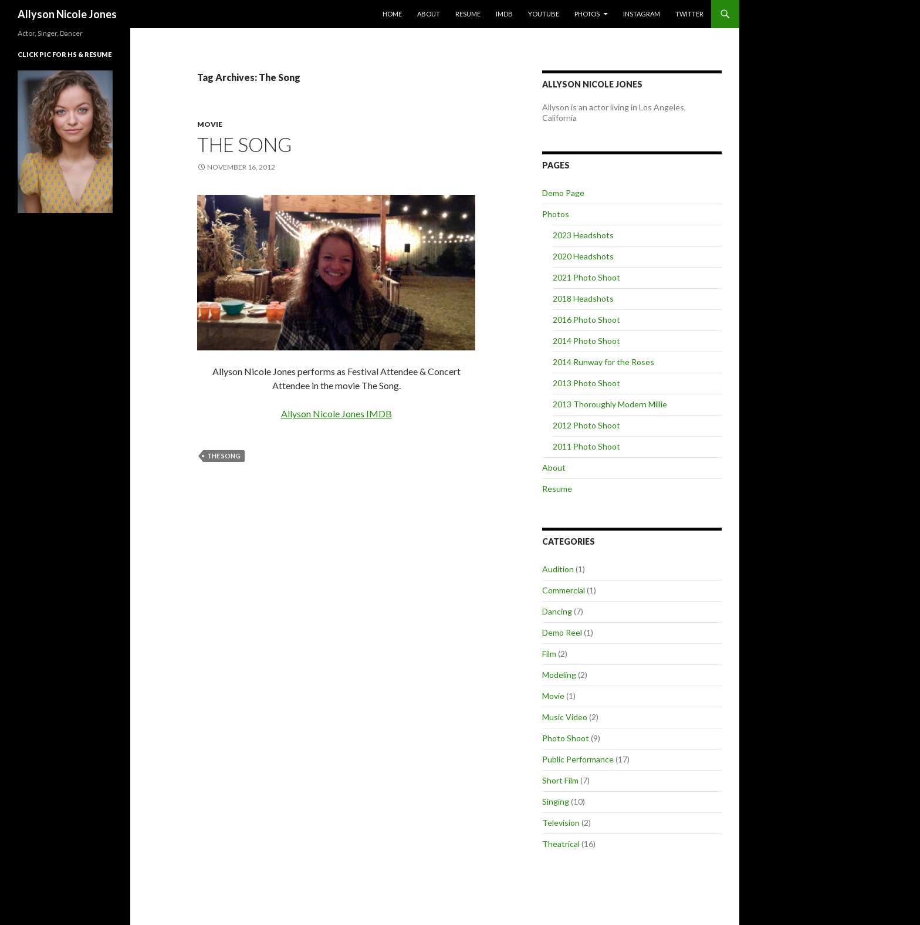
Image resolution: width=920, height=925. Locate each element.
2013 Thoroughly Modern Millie (610, 404)
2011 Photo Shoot (586, 446)
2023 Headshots (583, 235)
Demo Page (563, 193)
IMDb (504, 14)
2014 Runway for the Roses (603, 362)
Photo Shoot (565, 738)
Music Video (564, 717)
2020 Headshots (583, 256)
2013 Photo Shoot (586, 383)
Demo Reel (562, 632)
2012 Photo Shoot (586, 425)
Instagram (641, 14)
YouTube (543, 14)
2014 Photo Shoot (586, 341)
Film (549, 654)
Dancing (557, 611)
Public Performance (578, 759)
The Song (244, 144)
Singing (555, 801)
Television (561, 823)
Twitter (689, 14)
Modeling (559, 675)
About (428, 14)
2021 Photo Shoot (586, 277)
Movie (209, 124)
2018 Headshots (583, 298)
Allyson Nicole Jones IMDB (336, 413)
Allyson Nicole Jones (67, 14)
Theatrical (561, 844)
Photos (587, 14)
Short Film (560, 780)
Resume (468, 14)
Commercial (563, 590)
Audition (558, 569)
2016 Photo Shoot (586, 320)
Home (392, 14)
